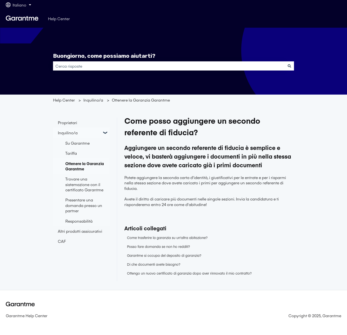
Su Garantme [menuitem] (77, 143)
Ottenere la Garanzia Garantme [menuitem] (84, 166)
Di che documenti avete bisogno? (153, 264)
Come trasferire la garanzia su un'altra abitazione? (167, 237)
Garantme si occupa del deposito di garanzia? (164, 255)
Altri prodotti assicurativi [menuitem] (80, 231)
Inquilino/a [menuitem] (68, 132)
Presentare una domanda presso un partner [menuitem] (83, 205)
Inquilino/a (93, 100)
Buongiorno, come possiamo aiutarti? (104, 55)
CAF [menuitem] (62, 241)
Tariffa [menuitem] (71, 153)
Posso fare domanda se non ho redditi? (158, 246)
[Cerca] (289, 66)
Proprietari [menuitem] (67, 122)
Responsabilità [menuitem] (79, 221)
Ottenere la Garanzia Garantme (141, 100)
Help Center (59, 18)
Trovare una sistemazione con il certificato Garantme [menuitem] (84, 184)
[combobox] (169, 66)
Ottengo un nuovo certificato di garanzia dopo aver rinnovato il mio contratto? (189, 273)
